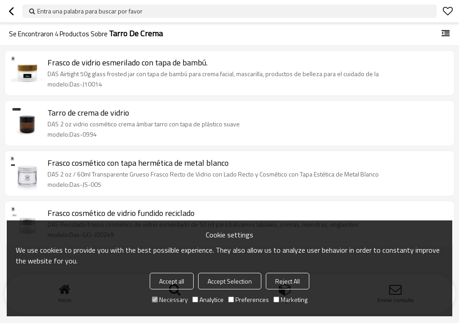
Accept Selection (230, 281)
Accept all (171, 281)
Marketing (290, 299)
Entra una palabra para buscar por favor (90, 11)
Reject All (287, 281)
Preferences (248, 299)
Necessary (170, 299)
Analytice (208, 299)
